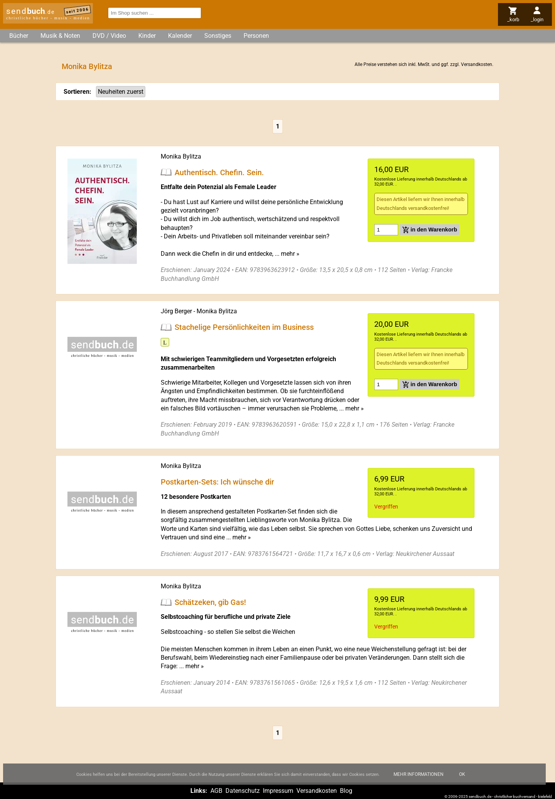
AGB (216, 790)
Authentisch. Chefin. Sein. (219, 172)
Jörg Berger (176, 311)
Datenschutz (242, 790)
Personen (256, 35)
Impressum (278, 790)
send (30, 11)
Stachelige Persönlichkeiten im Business (244, 327)
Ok (462, 780)
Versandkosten (476, 64)
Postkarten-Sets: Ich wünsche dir (217, 481)
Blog (346, 790)
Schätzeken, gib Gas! (210, 602)
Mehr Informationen (419, 780)
